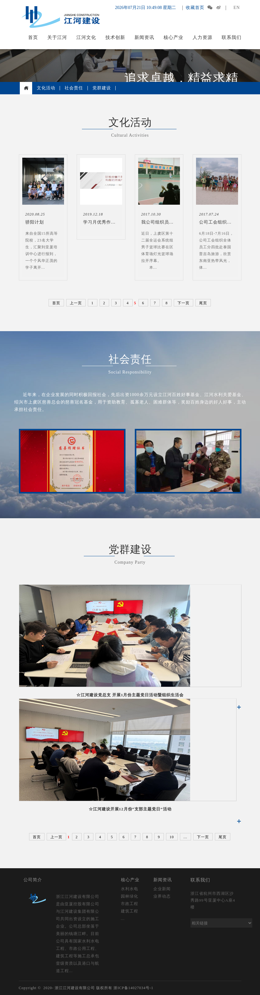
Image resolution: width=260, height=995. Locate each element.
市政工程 (129, 903)
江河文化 (86, 37)
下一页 (183, 303)
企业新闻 (162, 888)
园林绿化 (129, 896)
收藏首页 (195, 7)
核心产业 (173, 37)
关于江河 (57, 37)
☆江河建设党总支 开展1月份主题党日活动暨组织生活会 (130, 695)
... (185, 837)
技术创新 (115, 37)
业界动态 (162, 896)
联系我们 (231, 37)
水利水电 (129, 888)
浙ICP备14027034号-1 (133, 988)
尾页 (203, 303)
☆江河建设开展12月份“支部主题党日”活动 (130, 809)
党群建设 (101, 88)
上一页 (76, 303)
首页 (33, 37)
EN (236, 7)
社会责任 (74, 88)
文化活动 (46, 88)
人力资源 (202, 37)
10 (172, 837)
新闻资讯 (144, 37)
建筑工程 (129, 911)
